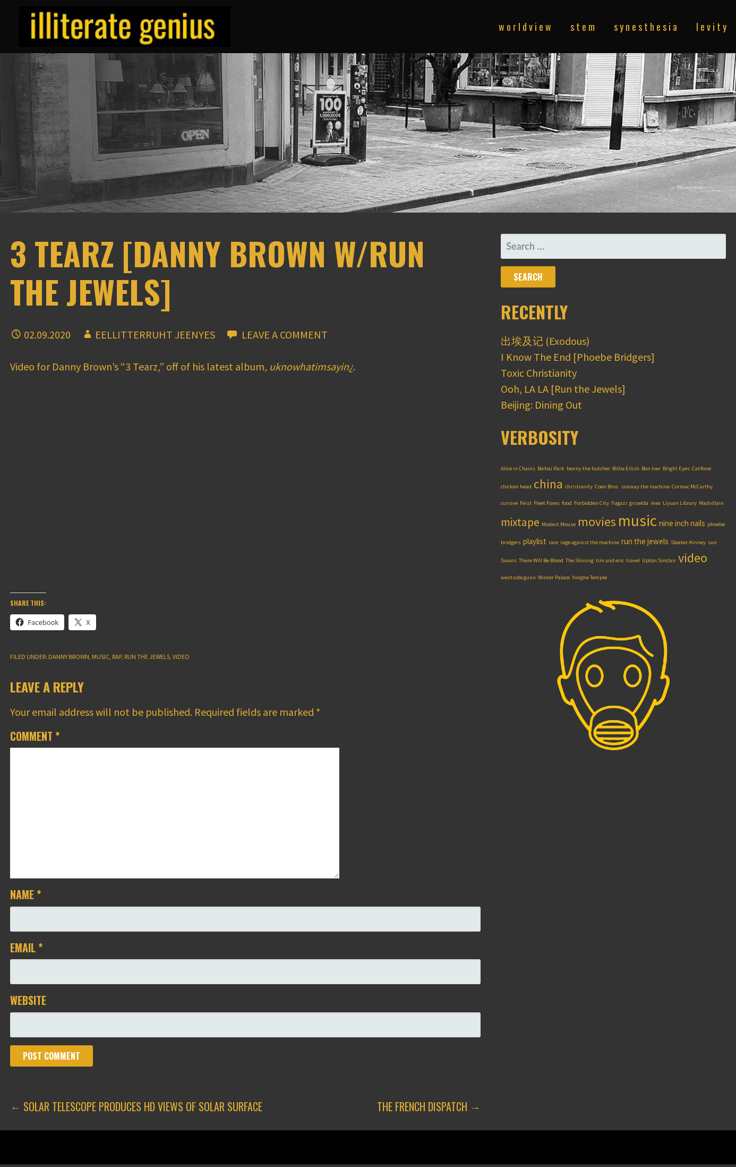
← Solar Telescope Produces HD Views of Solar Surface (136, 1106)
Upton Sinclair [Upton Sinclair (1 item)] (659, 560)
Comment (34, 736)
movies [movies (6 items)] (597, 521)
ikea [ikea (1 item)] (656, 503)
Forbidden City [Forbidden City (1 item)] (591, 503)
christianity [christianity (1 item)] (579, 486)
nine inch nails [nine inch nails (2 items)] (682, 523)
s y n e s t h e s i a (645, 26)
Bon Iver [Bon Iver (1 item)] (651, 468)
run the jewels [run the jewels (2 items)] (645, 541)
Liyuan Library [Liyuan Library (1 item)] (680, 503)
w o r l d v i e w (525, 26)
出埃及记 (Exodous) (545, 341)
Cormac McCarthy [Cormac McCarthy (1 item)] (692, 486)
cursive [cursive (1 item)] (509, 503)
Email (26, 947)
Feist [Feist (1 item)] (526, 503)
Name (25, 894)
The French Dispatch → (429, 1106)
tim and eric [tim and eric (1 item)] (610, 560)
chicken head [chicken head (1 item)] (516, 486)
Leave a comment (285, 334)
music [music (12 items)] (637, 520)
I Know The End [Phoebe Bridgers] (578, 356)
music (100, 657)
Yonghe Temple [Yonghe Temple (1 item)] (589, 577)
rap (117, 657)
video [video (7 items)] (692, 557)
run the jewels (147, 657)
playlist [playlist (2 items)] (534, 541)
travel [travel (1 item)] (633, 560)
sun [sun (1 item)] (712, 542)
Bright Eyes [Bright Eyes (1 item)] (676, 468)
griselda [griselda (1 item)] (638, 503)
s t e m (582, 26)
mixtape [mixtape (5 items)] (520, 522)
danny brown (68, 657)
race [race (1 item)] (553, 542)
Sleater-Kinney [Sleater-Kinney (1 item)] (688, 542)
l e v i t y (711, 26)
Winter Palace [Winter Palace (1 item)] (554, 577)
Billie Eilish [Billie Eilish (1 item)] (625, 468)
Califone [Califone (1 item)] (701, 468)
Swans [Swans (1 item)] (509, 560)
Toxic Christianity (539, 372)
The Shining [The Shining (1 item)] (580, 560)
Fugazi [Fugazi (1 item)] (619, 503)
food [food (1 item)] (567, 503)
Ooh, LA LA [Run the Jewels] (563, 388)
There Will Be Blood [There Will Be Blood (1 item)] (541, 560)
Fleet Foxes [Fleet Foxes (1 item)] (547, 503)
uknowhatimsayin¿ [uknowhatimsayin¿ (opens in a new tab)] (311, 366)
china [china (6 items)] (548, 484)
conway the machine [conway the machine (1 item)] (646, 486)
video (181, 657)
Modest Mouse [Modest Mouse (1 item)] (559, 524)
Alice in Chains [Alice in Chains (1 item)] (518, 468)
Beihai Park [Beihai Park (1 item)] (550, 468)
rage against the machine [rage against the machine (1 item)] (589, 542)
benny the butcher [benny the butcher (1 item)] (588, 468)
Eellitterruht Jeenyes (155, 334)
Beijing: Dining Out (541, 404)
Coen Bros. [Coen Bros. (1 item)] (607, 486)
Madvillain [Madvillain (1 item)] (711, 503)
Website (28, 1000)
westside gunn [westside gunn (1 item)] (518, 577)
